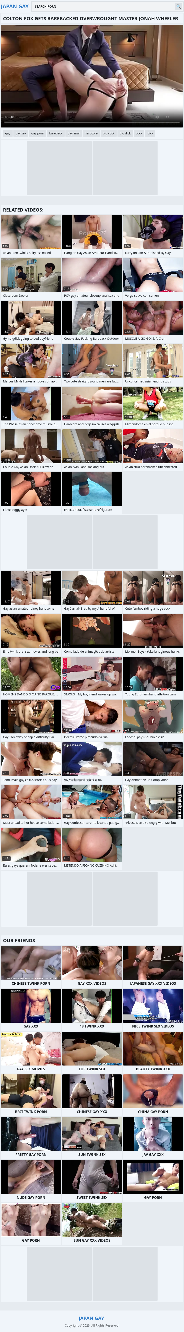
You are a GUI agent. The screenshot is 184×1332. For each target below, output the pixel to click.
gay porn (37, 133)
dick (150, 133)
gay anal (74, 133)
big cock (108, 133)
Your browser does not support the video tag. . (92, 76)
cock (139, 133)
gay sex (21, 133)
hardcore (91, 133)
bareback (55, 133)
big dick (125, 133)
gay (7, 133)
